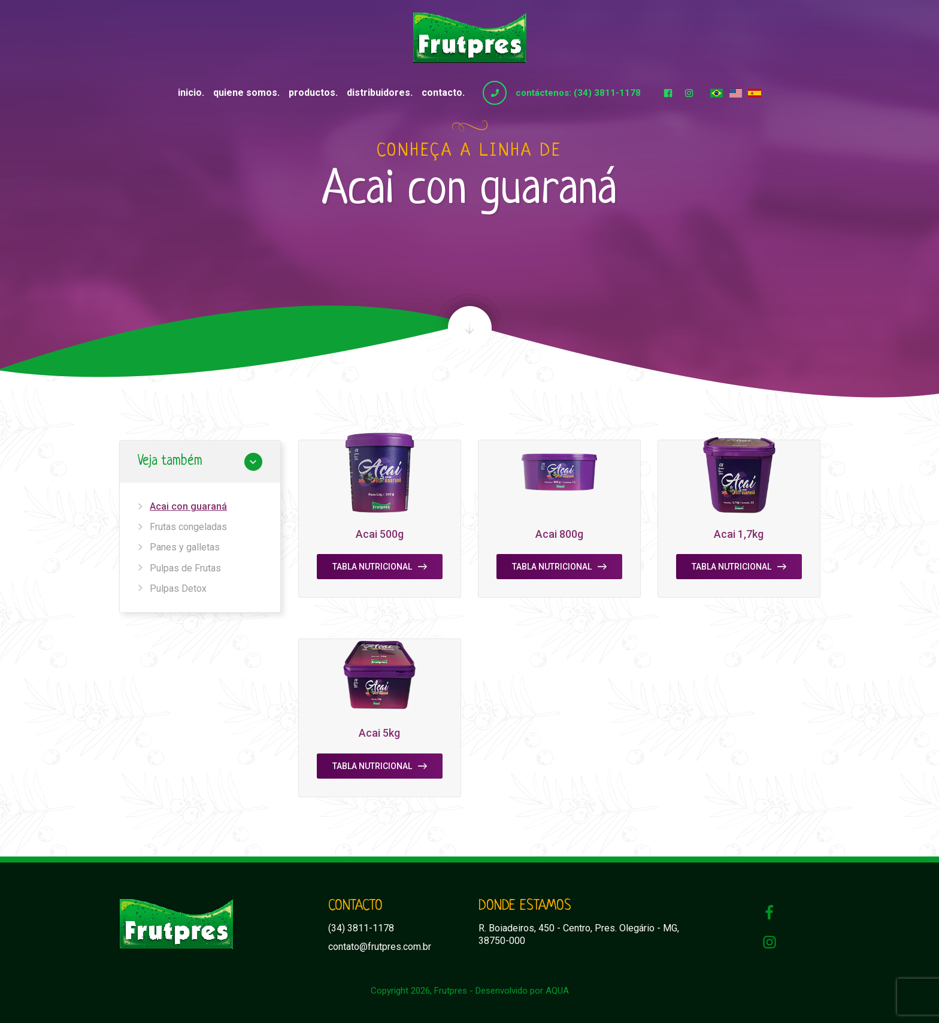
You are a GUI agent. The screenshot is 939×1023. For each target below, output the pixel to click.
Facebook (668, 93)
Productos (312, 92)
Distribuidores (378, 92)
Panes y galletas (185, 547)
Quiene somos (245, 92)
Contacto (442, 92)
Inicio (190, 92)
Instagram (689, 93)
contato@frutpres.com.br (379, 946)
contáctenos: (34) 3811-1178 (578, 92)
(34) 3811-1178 (361, 928)
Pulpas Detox (178, 588)
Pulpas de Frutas (185, 568)
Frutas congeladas (188, 526)
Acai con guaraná (188, 506)
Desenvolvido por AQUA (522, 990)
